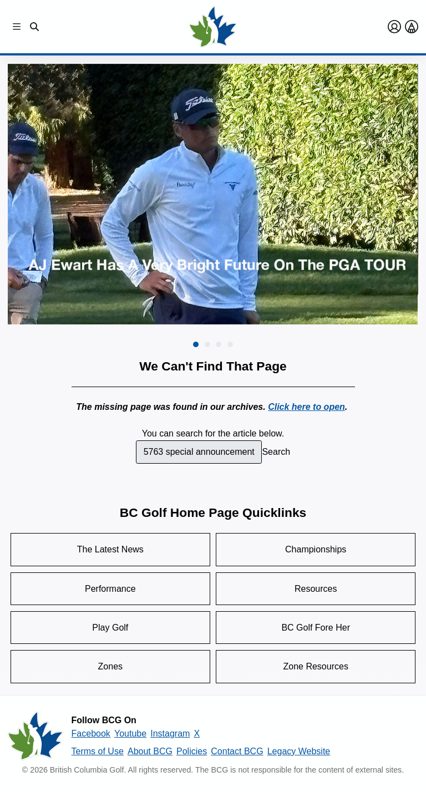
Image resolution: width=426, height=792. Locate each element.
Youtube (130, 733)
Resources (316, 588)
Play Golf (110, 627)
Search (276, 451)
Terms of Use (98, 751)
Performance (110, 588)
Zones (110, 666)
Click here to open (306, 407)
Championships (315, 549)
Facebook (91, 733)
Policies (191, 751)
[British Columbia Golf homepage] (35, 736)
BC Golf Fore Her (315, 627)
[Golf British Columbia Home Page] (213, 27)
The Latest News (110, 549)
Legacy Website (299, 751)
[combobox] (199, 452)
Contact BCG (237, 751)
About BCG (150, 751)
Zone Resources (315, 666)
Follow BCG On (104, 720)
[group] (213, 194)
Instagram (170, 733)
